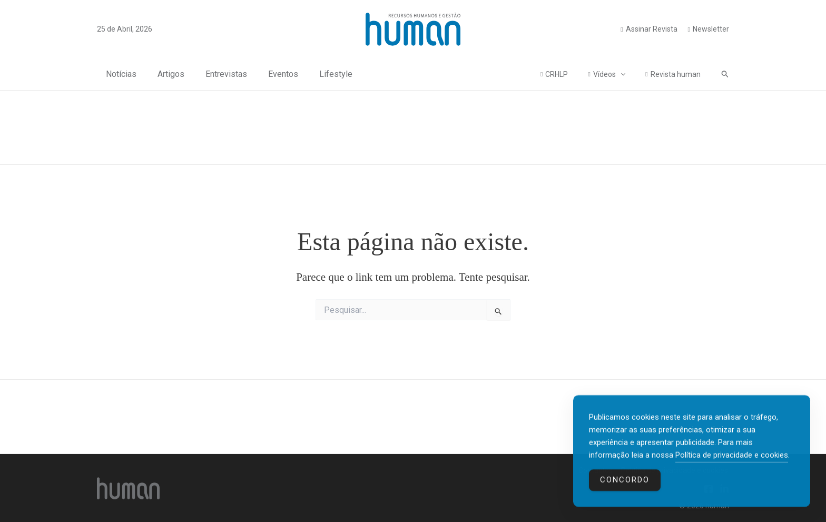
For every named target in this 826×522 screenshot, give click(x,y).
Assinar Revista (651, 29)
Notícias (112, 74)
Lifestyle (326, 74)
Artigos (162, 74)
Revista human (678, 74)
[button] (725, 74)
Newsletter (711, 29)
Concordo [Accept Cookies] (625, 483)
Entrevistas (217, 74)
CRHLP (569, 74)
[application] (628, 74)
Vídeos (617, 74)
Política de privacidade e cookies (731, 458)
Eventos (274, 74)
